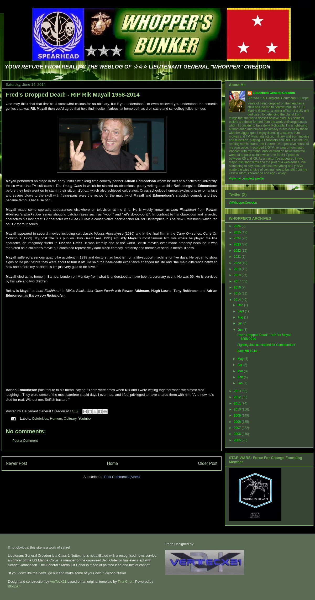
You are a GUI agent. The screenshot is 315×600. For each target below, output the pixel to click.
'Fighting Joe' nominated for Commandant (266, 345)
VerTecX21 (58, 581)
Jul (240, 323)
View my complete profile (246, 178)
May (241, 359)
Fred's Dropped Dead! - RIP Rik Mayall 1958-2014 (73, 94)
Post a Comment (25, 441)
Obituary (70, 418)
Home (112, 463)
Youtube (84, 418)
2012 (238, 397)
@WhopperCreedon (243, 202)
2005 (238, 440)
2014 (238, 300)
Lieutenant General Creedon (274, 93)
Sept (241, 311)
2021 (238, 257)
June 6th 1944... (248, 351)
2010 (238, 409)
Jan (241, 383)
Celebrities (40, 418)
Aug (241, 317)
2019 (238, 269)
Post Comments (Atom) (122, 477)
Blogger (13, 586)
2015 (238, 293)
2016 (238, 287)
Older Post (207, 463)
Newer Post (16, 463)
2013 (238, 391)
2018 (238, 275)
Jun (241, 329)
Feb (241, 377)
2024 (238, 238)
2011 (238, 403)
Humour (56, 418)
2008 (238, 422)
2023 (238, 244)
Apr (240, 365)
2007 (238, 428)
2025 (238, 232)
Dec (241, 305)
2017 (238, 281)
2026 (238, 226)
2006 (238, 434)
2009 (238, 415)
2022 (238, 250)
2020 (238, 263)
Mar (241, 371)
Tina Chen (125, 581)
